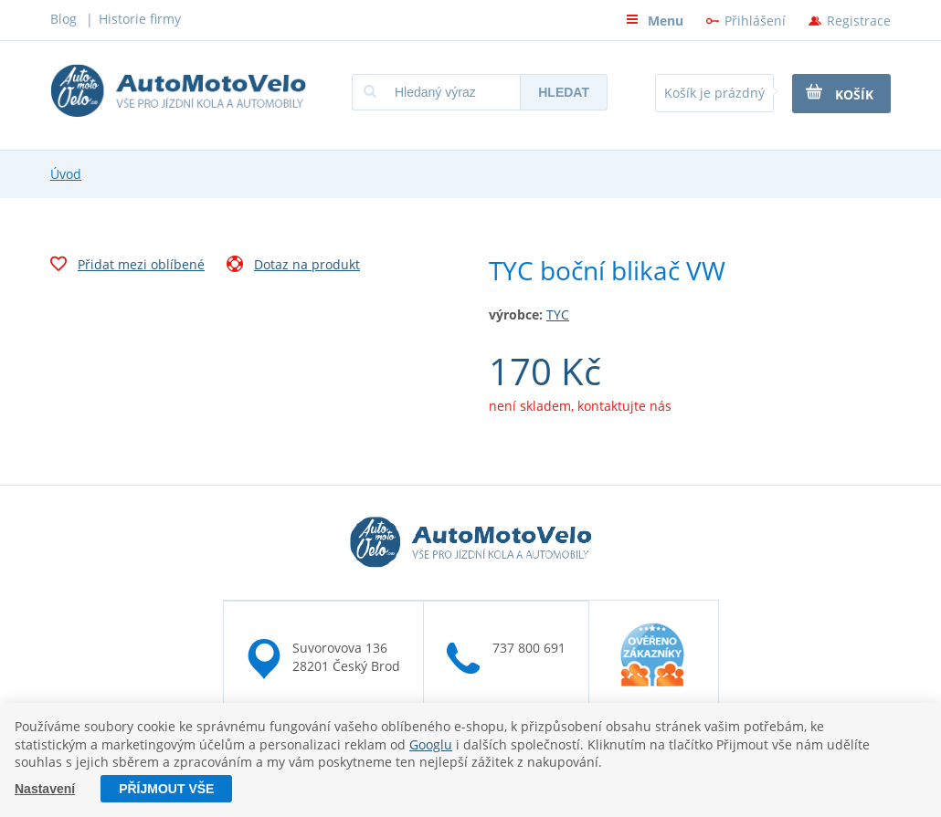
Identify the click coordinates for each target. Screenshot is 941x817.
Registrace (859, 20)
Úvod (65, 174)
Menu (654, 20)
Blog (63, 18)
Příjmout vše (166, 788)
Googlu (430, 744)
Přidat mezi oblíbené (127, 267)
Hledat (563, 92)
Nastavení (45, 788)
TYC (557, 314)
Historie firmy (140, 18)
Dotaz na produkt (293, 267)
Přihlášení (755, 20)
